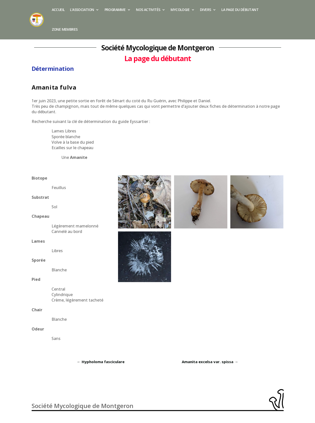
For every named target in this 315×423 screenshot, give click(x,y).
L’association (82, 9)
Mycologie (180, 9)
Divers (205, 9)
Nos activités (148, 9)
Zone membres (65, 29)
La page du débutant (239, 9)
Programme (115, 9)
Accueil (58, 9)
